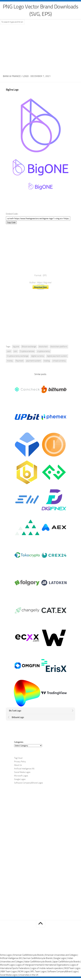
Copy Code (11, 222)
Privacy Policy (20, 761)
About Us (18, 765)
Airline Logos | (6, 955)
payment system (33, 360)
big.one (16, 346)
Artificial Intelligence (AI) (24, 768)
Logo (26, 76)
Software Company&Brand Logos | (63, 971)
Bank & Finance (12, 76)
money (10, 360)
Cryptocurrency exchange (17, 356)
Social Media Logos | (9, 975)
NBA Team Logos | (9, 971)
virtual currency (59, 360)
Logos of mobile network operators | (47, 968)
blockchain (43, 346)
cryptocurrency (43, 351)
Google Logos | (60, 958)
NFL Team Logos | (39, 971)
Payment (19, 360)
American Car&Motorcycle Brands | (29, 955)
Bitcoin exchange (29, 346)
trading (47, 360)
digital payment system (57, 356)
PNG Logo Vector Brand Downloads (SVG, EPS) (40, 10)
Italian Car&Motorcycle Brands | (38, 961)
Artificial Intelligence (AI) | (11, 958)
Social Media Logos (22, 772)
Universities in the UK (28, 975)
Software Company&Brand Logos (28, 783)
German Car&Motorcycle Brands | (38, 958)
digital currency (37, 356)
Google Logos (20, 779)
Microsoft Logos (21, 775)
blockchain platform (58, 346)
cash (9, 351)
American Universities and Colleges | (61, 955)
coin (15, 351)
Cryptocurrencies (27, 351)
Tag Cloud (18, 758)
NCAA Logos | (24, 971)
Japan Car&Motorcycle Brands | (67, 961)
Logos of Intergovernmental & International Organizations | (43, 965)
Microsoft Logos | (8, 965)
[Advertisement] (40, 48)
